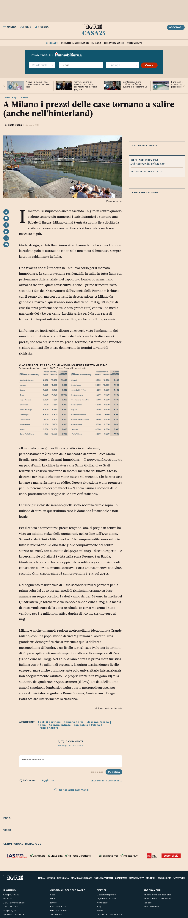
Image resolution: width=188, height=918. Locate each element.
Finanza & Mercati (81, 878)
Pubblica (114, 771)
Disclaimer (97, 772)
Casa (94, 32)
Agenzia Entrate (60, 724)
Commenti (121, 878)
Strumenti (134, 43)
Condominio (56, 914)
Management (136, 878)
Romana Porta (74, 721)
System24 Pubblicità (13, 914)
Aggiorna (48, 780)
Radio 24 (7, 898)
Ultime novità (144, 159)
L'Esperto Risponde (106, 894)
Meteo (100, 910)
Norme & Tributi (103, 878)
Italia (41, 878)
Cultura (150, 878)
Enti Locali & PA (58, 906)
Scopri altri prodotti (146, 171)
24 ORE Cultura (10, 906)
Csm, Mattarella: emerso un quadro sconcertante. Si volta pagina (85, 85)
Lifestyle (179, 878)
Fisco (52, 894)
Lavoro (53, 902)
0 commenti (71, 741)
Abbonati (175, 27)
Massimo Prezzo (98, 721)
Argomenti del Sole (106, 898)
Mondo (51, 878)
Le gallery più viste (144, 192)
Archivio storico (151, 906)
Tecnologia (164, 878)
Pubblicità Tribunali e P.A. (109, 914)
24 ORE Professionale (13, 902)
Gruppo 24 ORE (11, 894)
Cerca (149, 65)
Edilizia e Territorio (59, 910)
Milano (95, 724)
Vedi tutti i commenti (106, 780)
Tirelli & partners (49, 721)
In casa (96, 43)
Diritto (53, 898)
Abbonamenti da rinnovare (157, 898)
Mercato (52, 43)
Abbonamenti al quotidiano (157, 894)
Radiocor (148, 902)
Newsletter (102, 902)
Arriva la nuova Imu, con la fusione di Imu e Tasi (37, 84)
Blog (99, 906)
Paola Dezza (15, 125)
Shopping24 (9, 910)
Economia (63, 878)
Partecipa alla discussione (70, 745)
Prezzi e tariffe (48, 727)
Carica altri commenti (71, 789)
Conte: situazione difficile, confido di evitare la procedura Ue (135, 84)
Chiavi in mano (114, 43)
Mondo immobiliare (75, 43)
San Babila (81, 724)
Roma (42, 724)
